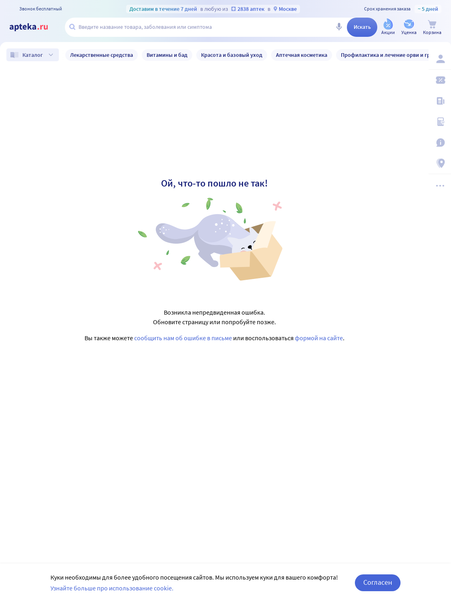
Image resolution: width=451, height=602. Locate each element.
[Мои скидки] (440, 80)
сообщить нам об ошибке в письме (183, 338)
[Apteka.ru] (35, 27)
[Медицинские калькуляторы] (440, 121)
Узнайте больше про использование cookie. (111, 588)
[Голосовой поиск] (338, 27)
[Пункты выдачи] (440, 163)
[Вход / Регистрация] (440, 58)
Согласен (377, 582)
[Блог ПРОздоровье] (440, 100)
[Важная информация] (440, 142)
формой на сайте (319, 338)
